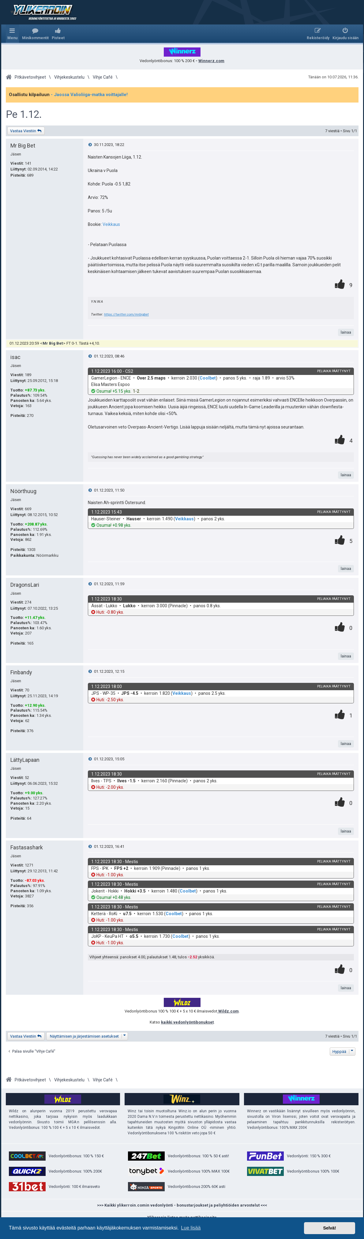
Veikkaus (111, 224)
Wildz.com (228, 1011)
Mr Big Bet (22, 145)
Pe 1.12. (24, 114)
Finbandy (21, 672)
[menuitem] (35, 33)
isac (15, 357)
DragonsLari (24, 585)
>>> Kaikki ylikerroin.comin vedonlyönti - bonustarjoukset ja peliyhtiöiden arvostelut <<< (182, 1205)
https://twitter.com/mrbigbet (126, 314)
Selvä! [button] (329, 1228)
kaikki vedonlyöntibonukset (187, 1022)
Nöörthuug (23, 491)
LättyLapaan (24, 760)
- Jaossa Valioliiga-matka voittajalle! (89, 94)
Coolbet (208, 378)
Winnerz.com (211, 60)
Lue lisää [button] (191, 1227)
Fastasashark (26, 847)
